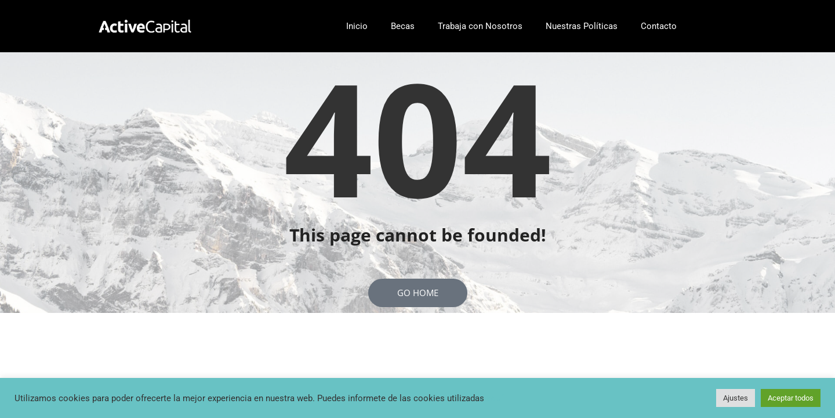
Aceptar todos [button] (791, 398)
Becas (403, 26)
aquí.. (497, 398)
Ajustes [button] (735, 398)
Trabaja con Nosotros (480, 26)
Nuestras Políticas (582, 26)
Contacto (659, 26)
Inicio (357, 26)
